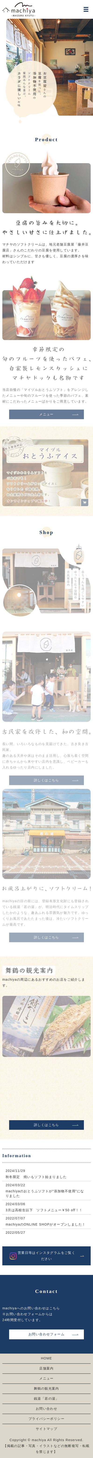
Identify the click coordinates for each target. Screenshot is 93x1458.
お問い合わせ (46, 1408)
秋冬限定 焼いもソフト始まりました (36, 1177)
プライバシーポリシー (46, 1419)
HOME (46, 1358)
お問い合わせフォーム (46, 1334)
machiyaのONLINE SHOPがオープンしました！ (46, 1224)
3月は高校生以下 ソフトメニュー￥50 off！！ (44, 1210)
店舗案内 (46, 1368)
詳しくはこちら (46, 1125)
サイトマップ (46, 1429)
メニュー (46, 418)
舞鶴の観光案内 (46, 1388)
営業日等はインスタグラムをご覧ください (46, 1255)
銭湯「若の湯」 (46, 1398)
